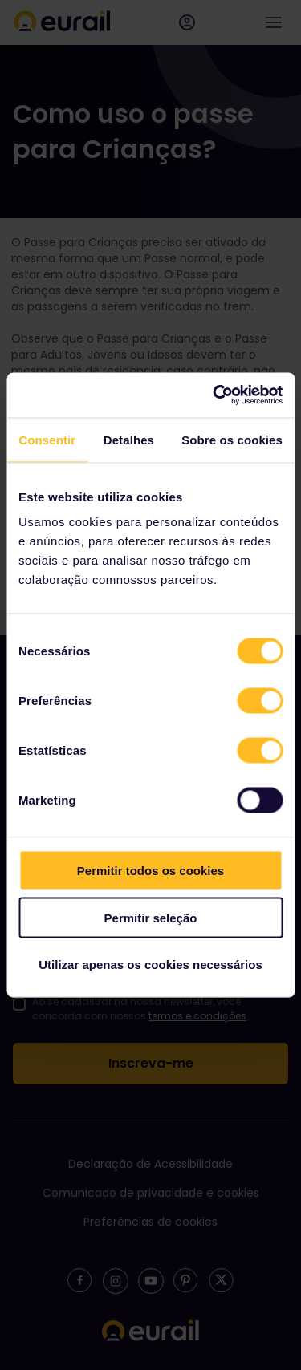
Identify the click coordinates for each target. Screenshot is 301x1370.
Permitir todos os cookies (150, 871)
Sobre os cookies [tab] (232, 439)
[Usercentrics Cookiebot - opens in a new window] (214, 395)
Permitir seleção (150, 917)
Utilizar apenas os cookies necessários (150, 964)
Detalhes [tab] (129, 439)
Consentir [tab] (46, 439)
